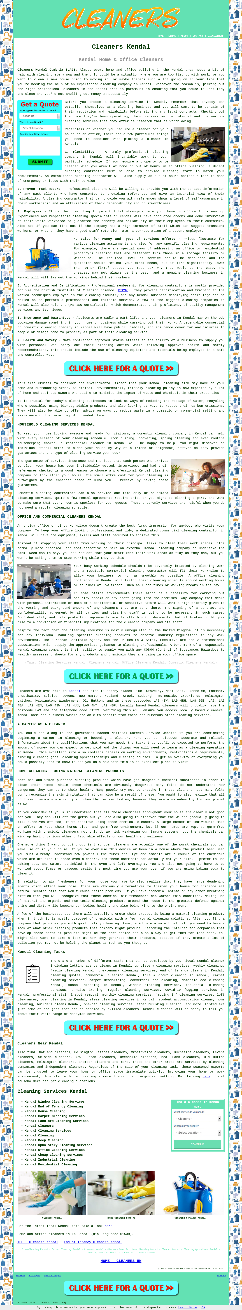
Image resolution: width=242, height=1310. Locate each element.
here (206, 1076)
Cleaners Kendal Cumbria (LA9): (47, 70)
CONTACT (198, 36)
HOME (161, 36)
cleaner (143, 129)
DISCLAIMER (215, 36)
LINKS (172, 36)
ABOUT (184, 36)
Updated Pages (52, 1276)
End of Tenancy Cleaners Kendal (93, 1242)
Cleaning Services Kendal (52, 1091)
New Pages (34, 1276)
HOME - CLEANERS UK (121, 1261)
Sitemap (20, 1276)
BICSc (123, 290)
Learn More (187, 1307)
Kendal (74, 691)
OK (203, 1307)
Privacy (221, 1276)
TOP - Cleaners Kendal (37, 1242)
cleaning (125, 107)
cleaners (71, 89)
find (31, 1052)
